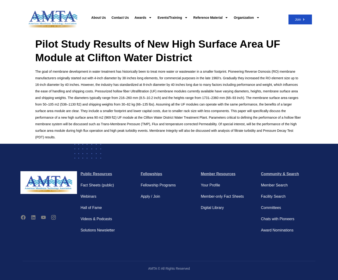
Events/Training (172, 18)
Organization (247, 18)
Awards (143, 18)
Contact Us (120, 17)
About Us (98, 17)
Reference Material (210, 18)
